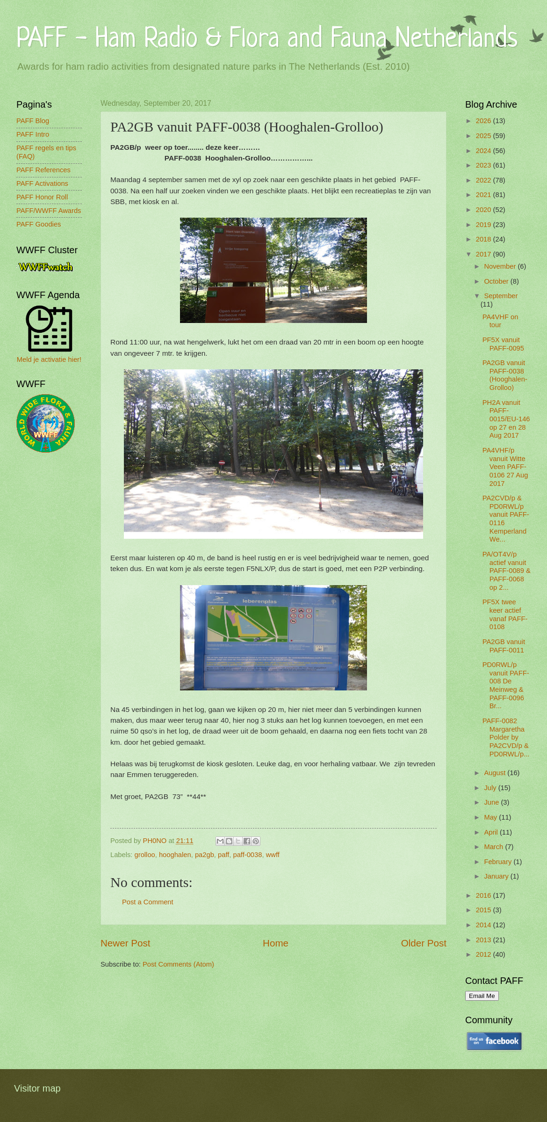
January (497, 876)
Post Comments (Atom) (178, 964)
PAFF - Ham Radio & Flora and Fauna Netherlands (267, 39)
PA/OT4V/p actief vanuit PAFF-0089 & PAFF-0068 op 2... (506, 570)
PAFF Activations (42, 183)
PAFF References (43, 170)
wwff (273, 854)
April (492, 832)
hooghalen (175, 854)
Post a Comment (147, 902)
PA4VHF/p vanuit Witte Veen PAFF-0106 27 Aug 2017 (505, 467)
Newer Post (125, 943)
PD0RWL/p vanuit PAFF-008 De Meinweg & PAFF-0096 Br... (505, 685)
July (491, 788)
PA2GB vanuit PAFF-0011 (503, 646)
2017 (484, 254)
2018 (484, 239)
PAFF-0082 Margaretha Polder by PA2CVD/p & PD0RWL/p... (506, 737)
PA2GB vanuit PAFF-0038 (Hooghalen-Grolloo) (504, 375)
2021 (484, 194)
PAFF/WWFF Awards (48, 210)
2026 (484, 121)
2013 (484, 940)
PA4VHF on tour (500, 321)
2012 (484, 954)
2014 (484, 925)
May (491, 817)
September (501, 296)
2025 (484, 135)
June (492, 802)
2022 (484, 180)
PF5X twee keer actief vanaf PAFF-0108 (505, 614)
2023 (484, 165)
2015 (484, 910)
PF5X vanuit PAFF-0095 (503, 344)
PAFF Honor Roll (42, 197)
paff (223, 854)
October (497, 281)
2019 (484, 224)
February (498, 861)
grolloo (145, 854)
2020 (484, 209)
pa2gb (204, 854)
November (501, 266)
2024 (484, 150)
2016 (484, 895)
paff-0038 (247, 854)
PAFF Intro (32, 134)
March (494, 847)
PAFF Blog (32, 121)
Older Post (423, 943)
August (495, 773)
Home (275, 943)
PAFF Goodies (38, 224)
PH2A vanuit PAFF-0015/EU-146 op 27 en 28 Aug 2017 (506, 419)
